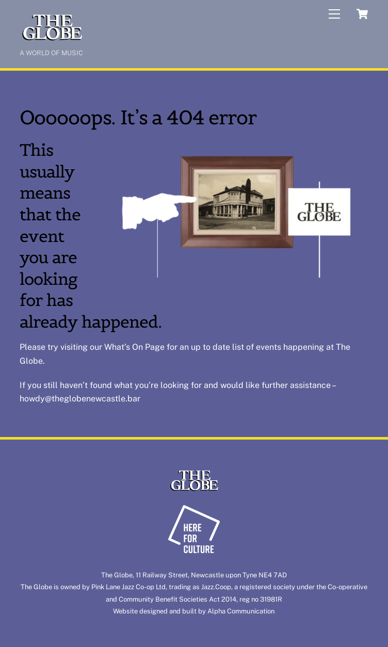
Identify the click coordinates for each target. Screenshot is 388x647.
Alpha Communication (240, 611)
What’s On (123, 347)
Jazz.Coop (216, 587)
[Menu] (334, 14)
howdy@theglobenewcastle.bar (80, 398)
